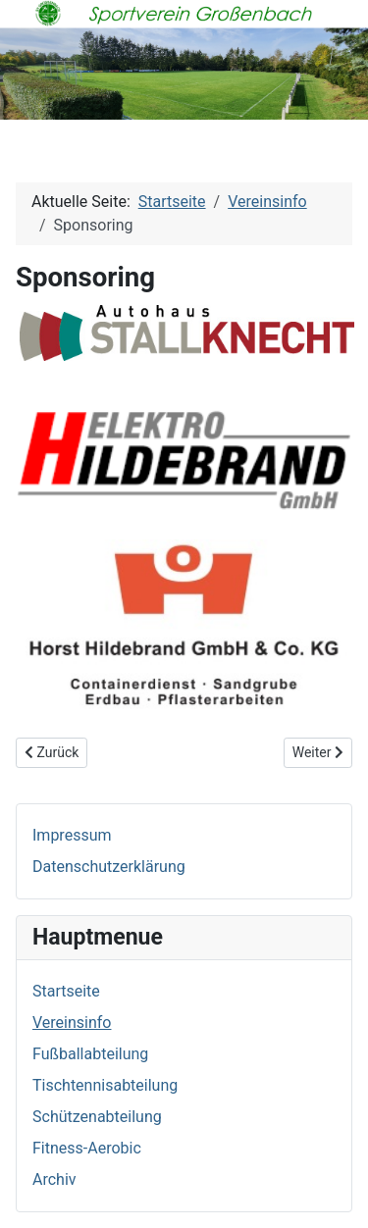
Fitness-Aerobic (86, 1148)
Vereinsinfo (71, 1022)
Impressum (72, 835)
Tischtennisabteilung (105, 1085)
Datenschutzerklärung (108, 866)
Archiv (54, 1179)
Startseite (66, 991)
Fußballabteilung (90, 1054)
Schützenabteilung (97, 1116)
